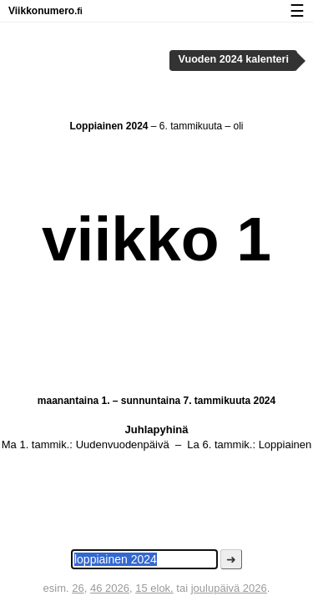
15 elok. (154, 588)
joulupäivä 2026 (229, 588)
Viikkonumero (45, 11)
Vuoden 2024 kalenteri (234, 59)
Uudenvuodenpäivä (122, 444)
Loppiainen (285, 444)
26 (77, 588)
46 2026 (109, 588)
